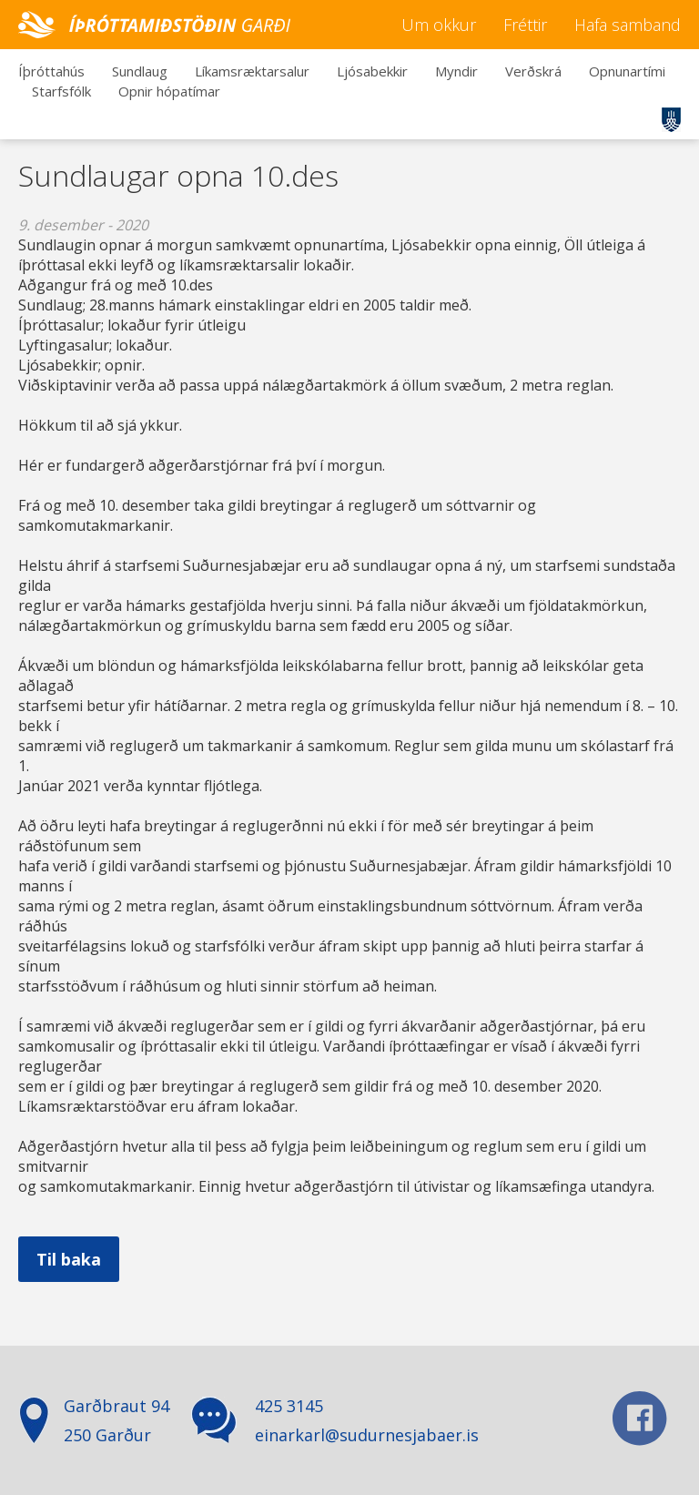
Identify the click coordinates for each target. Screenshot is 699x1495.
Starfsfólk (61, 91)
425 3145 (289, 1406)
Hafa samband (627, 24)
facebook (640, 1418)
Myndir (456, 71)
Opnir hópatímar (169, 91)
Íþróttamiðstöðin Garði (154, 24)
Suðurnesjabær (671, 119)
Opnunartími (627, 71)
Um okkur (438, 24)
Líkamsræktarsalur (252, 71)
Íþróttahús (51, 71)
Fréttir (525, 24)
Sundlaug (139, 71)
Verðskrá (533, 71)
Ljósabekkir (372, 71)
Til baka (68, 1259)
